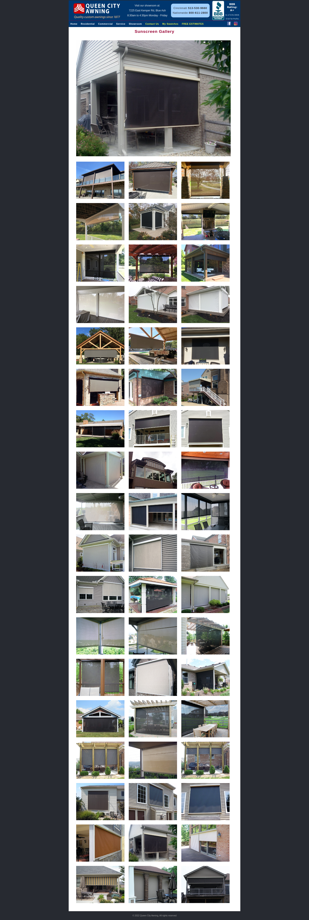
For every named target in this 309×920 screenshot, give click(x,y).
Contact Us (152, 24)
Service (120, 24)
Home (73, 24)
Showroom (135, 24)
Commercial (105, 24)
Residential (88, 24)
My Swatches (170, 24)
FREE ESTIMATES (193, 24)
